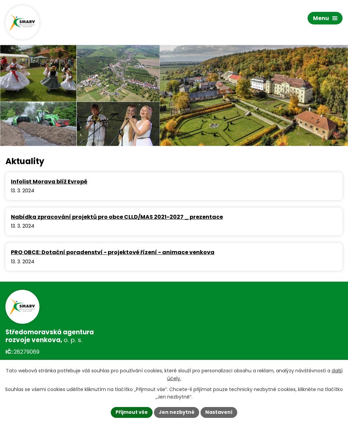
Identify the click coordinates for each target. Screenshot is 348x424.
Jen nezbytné (176, 412)
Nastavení (218, 412)
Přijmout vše (132, 412)
